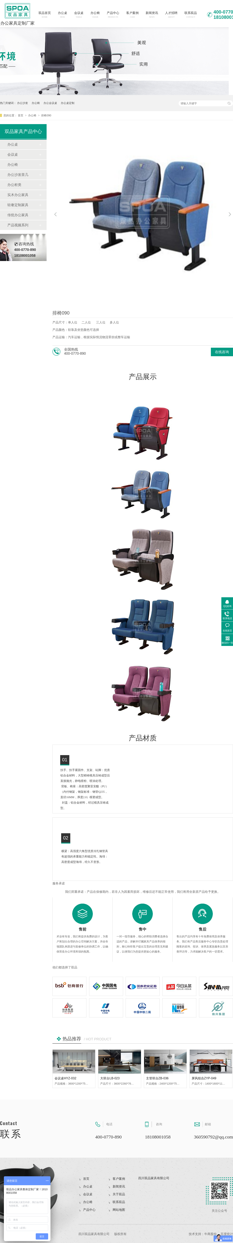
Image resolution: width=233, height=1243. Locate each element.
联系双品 (190, 14)
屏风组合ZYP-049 (204, 1078)
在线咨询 (222, 352)
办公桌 (62, 14)
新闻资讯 (152, 14)
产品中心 (113, 14)
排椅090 (46, 115)
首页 (21, 115)
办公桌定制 (67, 103)
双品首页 (44, 14)
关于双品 (119, 1194)
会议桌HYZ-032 (65, 1078)
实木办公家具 (17, 195)
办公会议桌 (50, 103)
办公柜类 (14, 185)
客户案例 (132, 14)
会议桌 (78, 14)
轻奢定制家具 (17, 205)
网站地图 (119, 1209)
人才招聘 (171, 14)
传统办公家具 (17, 215)
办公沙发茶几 (17, 175)
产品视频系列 (17, 225)
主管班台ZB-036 (157, 1078)
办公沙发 (22, 103)
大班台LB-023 (110, 1078)
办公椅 (95, 14)
